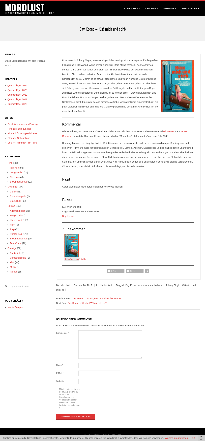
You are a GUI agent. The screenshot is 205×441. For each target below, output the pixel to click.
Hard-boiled (106, 285)
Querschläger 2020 (17, 104)
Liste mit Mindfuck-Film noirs (22, 142)
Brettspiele (15, 253)
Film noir (150, 8)
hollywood (159, 285)
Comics (14, 191)
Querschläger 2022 (17, 94)
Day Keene (68, 216)
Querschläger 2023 (17, 90)
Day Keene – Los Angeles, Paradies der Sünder (96, 298)
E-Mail (59, 373)
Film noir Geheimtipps (18, 138)
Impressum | (89, 434)
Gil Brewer (168, 131)
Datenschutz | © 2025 (103, 434)
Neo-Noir (168, 8)
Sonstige (11, 248)
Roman (11, 206)
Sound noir (15, 201)
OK (193, 438)
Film (9, 163)
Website (60, 381)
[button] (115, 271)
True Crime (16, 243)
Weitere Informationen (176, 438)
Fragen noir (16, 215)
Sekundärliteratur (19, 181)
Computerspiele (18, 196)
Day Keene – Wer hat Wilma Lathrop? (87, 303)
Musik (13, 267)
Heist (12, 224)
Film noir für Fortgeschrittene (22, 133)
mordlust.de (116, 434)
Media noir (12, 186)
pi (63, 290)
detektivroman (145, 285)
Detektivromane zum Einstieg (22, 124)
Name (59, 365)
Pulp (12, 229)
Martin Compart (15, 307)
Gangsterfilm (189, 8)
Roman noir (131, 8)
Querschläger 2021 (17, 99)
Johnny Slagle (173, 285)
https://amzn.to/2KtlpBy (75, 259)
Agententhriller (17, 211)
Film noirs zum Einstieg (19, 128)
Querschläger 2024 (17, 85)
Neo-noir (14, 177)
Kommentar (62, 333)
